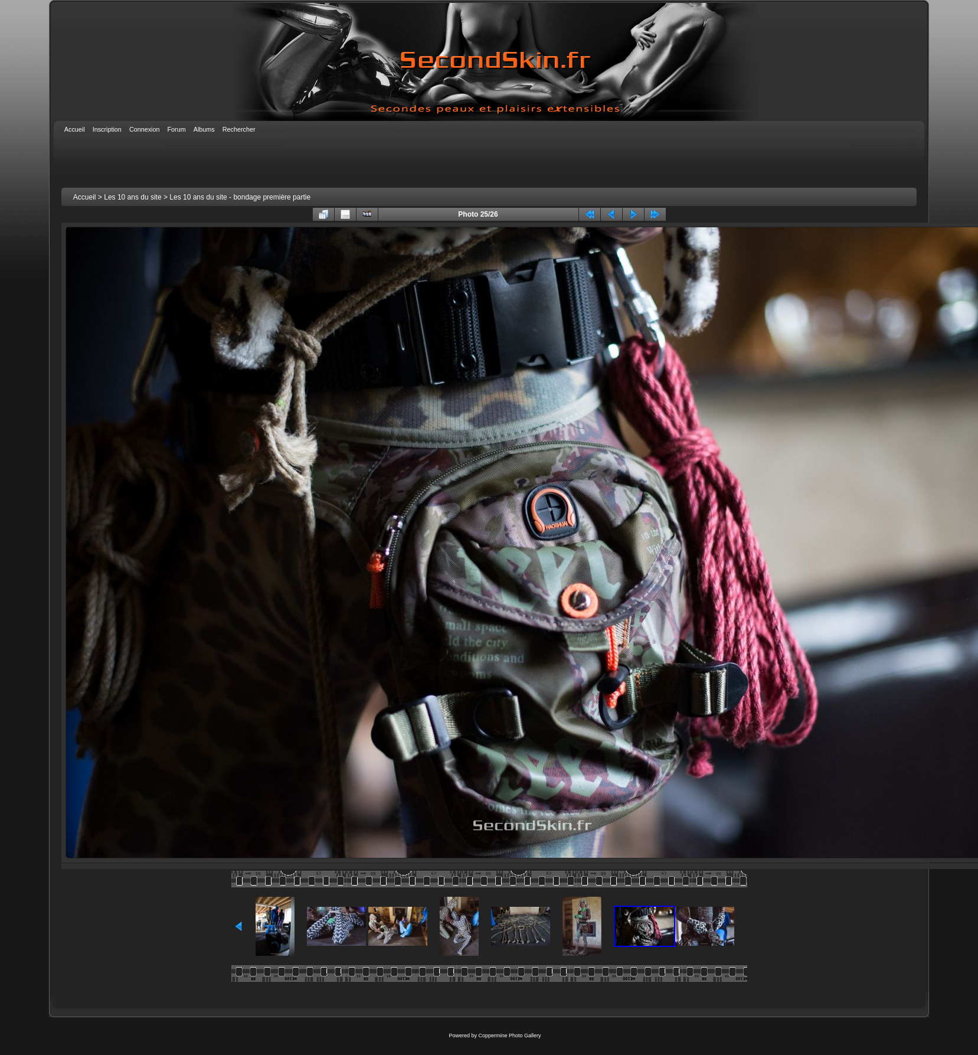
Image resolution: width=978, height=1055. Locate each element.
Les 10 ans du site (132, 197)
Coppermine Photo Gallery (509, 1035)
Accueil (84, 197)
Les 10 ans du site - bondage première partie (239, 197)
